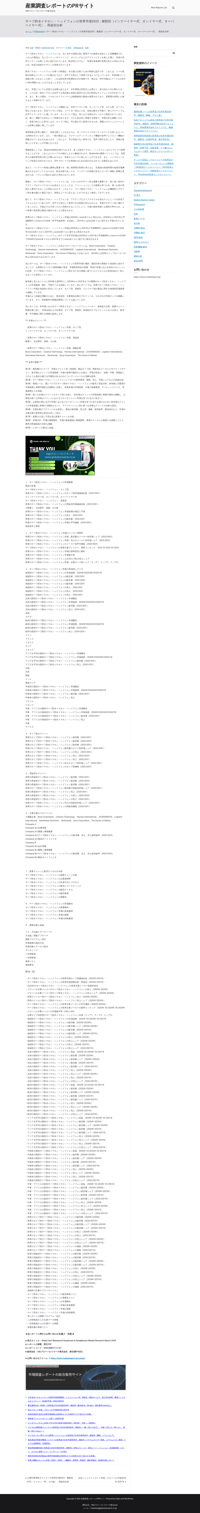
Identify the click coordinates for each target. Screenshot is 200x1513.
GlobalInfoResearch (143, 190)
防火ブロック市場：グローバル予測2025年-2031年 (48, 1410)
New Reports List (159, 7)
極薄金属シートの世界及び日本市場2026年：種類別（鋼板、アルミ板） (152, 113)
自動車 (137, 251)
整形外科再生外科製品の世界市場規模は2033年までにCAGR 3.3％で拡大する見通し (62, 1456)
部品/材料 (138, 261)
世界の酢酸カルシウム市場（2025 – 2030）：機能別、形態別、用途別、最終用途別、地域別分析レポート (71, 1460)
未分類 (137, 223)
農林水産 (138, 256)
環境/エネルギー (141, 242)
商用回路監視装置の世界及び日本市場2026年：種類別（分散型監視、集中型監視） (153, 137)
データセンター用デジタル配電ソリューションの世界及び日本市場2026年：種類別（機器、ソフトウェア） (71, 1435)
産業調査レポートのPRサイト (59, 6)
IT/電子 (69, 48)
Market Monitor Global (144, 200)
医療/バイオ (139, 218)
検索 (135, 47)
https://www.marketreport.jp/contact (68, 1358)
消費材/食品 (139, 228)
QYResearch (78, 48)
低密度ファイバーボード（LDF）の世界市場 (46, 1419)
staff (32, 48)
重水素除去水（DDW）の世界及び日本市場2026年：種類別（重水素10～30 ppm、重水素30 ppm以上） (70, 1405)
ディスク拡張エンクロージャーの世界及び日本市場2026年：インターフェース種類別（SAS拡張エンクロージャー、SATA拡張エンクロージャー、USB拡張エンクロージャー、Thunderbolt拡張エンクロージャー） (153, 167)
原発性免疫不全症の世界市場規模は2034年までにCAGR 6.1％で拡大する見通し (60, 1414)
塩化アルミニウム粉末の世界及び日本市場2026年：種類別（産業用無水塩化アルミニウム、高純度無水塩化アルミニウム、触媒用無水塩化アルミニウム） (153, 125)
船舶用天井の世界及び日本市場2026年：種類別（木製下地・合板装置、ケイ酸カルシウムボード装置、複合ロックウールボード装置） (153, 149)
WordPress (128, 1499)
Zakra (118, 1499)
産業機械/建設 (140, 247)
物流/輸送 (138, 237)
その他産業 (139, 209)
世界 (87, 48)
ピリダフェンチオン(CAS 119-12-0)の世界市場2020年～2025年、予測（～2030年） (62, 1423)
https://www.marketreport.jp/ (147, 277)
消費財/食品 (139, 233)
